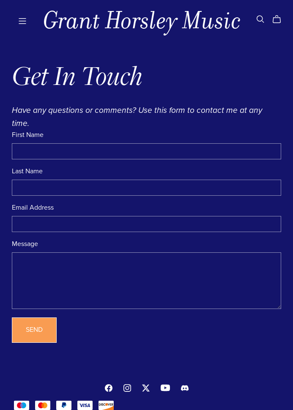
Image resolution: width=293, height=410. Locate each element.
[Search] (260, 19)
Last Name (27, 171)
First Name (28, 135)
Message (25, 244)
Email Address (33, 207)
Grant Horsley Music (142, 20)
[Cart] (280, 19)
